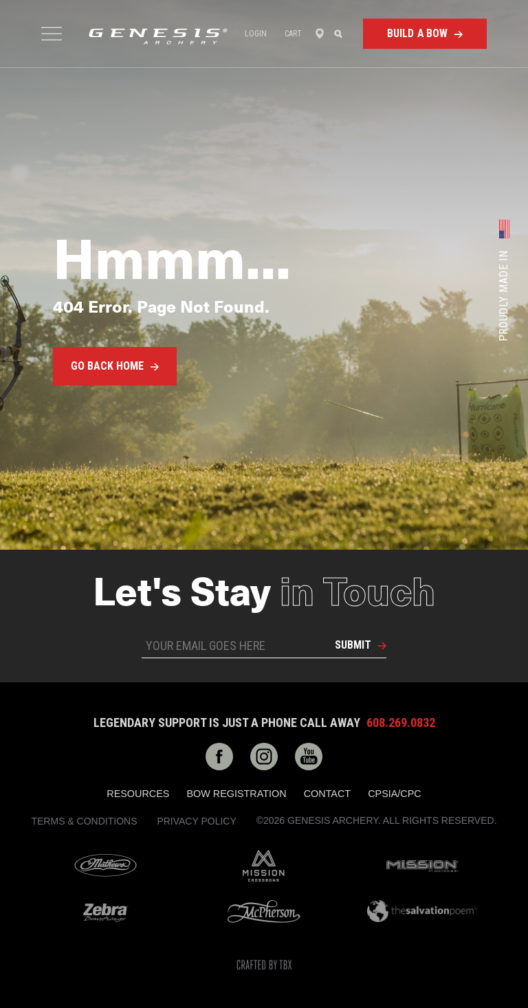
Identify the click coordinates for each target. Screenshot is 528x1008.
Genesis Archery (158, 36)
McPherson (264, 911)
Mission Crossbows (264, 866)
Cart (293, 34)
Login (256, 34)
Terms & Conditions (84, 821)
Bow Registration (236, 793)
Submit (353, 644)
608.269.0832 (400, 723)
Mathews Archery (105, 865)
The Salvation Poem (422, 911)
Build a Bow (417, 33)
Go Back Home (107, 365)
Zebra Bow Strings (105, 911)
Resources (138, 793)
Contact (327, 793)
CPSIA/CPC (394, 793)
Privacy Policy (196, 821)
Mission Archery (422, 866)
